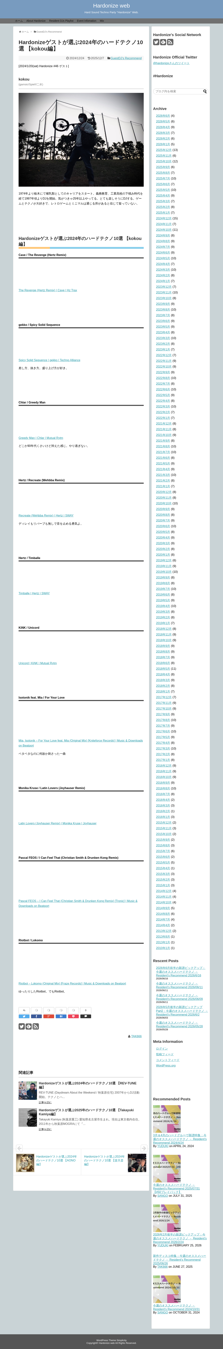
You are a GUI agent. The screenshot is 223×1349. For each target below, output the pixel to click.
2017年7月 (163, 725)
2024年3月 (163, 269)
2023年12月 (164, 286)
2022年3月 (163, 406)
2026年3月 (163, 132)
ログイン (162, 1048)
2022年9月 (163, 372)
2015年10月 (164, 834)
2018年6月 (163, 663)
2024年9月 (163, 235)
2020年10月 (164, 503)
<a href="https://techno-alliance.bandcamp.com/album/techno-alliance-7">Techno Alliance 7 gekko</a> (81, 342)
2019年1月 (163, 623)
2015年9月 (163, 839)
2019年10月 (164, 571)
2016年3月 (163, 805)
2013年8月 (163, 936)
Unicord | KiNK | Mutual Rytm (38, 663)
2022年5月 (163, 395)
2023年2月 (163, 343)
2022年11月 (164, 360)
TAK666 (136, 1036)
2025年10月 (164, 161)
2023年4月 (163, 332)
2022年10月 (164, 366)
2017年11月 (164, 702)
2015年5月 (163, 862)
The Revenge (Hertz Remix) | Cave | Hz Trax (48, 290)
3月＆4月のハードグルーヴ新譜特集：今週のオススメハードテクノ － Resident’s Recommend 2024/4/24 (180, 1139)
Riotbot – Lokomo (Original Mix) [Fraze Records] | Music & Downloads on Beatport (72, 983)
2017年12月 (164, 697)
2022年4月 (163, 400)
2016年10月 (164, 777)
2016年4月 (163, 799)
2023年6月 (163, 321)
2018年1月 (163, 691)
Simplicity (122, 1340)
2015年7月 (163, 851)
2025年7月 (163, 178)
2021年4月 (163, 469)
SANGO (162, 1195)
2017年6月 (163, 731)
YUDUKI (162, 1146)
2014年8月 (163, 913)
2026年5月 (163, 121)
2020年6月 (163, 526)
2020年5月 (163, 531)
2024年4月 (163, 264)
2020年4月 (163, 537)
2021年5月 (163, 463)
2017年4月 (163, 742)
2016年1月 (163, 816)
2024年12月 (164, 218)
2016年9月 (163, 782)
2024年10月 (164, 229)
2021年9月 (163, 440)
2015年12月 (164, 822)
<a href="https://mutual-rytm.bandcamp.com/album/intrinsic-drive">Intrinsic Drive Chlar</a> (81, 420)
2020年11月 (164, 497)
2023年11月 (164, 292)
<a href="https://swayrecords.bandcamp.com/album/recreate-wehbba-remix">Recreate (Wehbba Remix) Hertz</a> (81, 498)
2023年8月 (163, 309)
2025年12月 (164, 150)
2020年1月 (163, 554)
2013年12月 (164, 930)
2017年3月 (163, 748)
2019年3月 (163, 611)
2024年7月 (163, 246)
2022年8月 (163, 378)
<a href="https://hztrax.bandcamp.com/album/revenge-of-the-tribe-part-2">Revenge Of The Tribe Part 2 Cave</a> (81, 272)
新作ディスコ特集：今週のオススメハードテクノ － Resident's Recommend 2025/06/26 (179, 1259)
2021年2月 (163, 480)
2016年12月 (164, 765)
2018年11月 (164, 634)
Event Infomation (86, 20)
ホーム (19, 20)
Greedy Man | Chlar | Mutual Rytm (41, 437)
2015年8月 (163, 845)
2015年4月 (163, 868)
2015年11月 (164, 828)
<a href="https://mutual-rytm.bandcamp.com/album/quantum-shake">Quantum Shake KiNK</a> (81, 645)
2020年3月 (163, 543)
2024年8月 (163, 241)
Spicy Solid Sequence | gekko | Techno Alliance (49, 360)
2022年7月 (163, 383)
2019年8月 (163, 583)
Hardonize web (111, 6)
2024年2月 (163, 275)
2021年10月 (164, 435)
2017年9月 (163, 714)
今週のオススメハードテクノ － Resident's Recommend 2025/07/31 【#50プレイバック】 (176, 1188)
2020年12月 (164, 492)
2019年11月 (164, 566)
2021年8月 (163, 446)
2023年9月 (163, 303)
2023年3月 (163, 338)
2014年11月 (164, 896)
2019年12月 (164, 560)
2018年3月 (163, 680)
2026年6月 (163, 115)
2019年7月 (163, 588)
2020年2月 (163, 549)
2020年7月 (163, 520)
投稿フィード (165, 1054)
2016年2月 (163, 811)
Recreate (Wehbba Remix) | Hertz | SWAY (46, 515)
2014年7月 (163, 919)
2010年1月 (163, 948)
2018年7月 (163, 657)
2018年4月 (163, 674)
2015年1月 (163, 885)
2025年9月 (163, 167)
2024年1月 (163, 281)
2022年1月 (163, 417)
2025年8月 (163, 172)
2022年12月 (164, 355)
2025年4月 (163, 195)
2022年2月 (163, 412)
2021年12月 (164, 423)
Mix (102, 20)
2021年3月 (163, 474)
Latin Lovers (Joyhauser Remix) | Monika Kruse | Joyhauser (58, 823)
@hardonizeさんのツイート (171, 63)
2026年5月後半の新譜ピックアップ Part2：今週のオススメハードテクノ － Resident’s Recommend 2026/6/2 (182, 1010)
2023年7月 (163, 315)
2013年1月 (163, 942)
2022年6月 (163, 389)
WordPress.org (166, 1065)
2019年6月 (163, 594)
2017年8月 (163, 720)
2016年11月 (164, 771)
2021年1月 (163, 486)
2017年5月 (163, 737)
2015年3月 (163, 873)
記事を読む (45, 1102)
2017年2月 (163, 754)
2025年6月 (163, 184)
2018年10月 (164, 640)
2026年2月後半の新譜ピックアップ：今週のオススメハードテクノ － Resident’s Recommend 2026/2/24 (180, 1238)
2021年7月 (163, 452)
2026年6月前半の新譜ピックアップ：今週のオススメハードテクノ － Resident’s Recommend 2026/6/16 (181, 971)
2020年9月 (163, 509)
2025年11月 (164, 155)
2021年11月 (164, 429)
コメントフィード (168, 1060)
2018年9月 (163, 645)
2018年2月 (163, 685)
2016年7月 (163, 794)
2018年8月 (163, 651)
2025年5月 (163, 189)
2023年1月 (163, 349)
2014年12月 (164, 891)
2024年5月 (163, 258)
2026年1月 (163, 144)
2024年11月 (164, 224)
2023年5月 (163, 326)
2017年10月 (164, 708)
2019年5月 (163, 600)
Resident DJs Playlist (61, 20)
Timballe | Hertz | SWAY (34, 593)
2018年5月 (163, 668)
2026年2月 (163, 138)
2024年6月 (163, 252)
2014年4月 (163, 925)
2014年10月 (164, 902)
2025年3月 (163, 201)
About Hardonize (35, 20)
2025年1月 (163, 212)
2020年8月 (163, 514)
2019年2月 (163, 617)
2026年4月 (163, 127)
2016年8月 (163, 788)
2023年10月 (164, 298)
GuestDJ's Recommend (126, 58)
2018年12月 (164, 628)
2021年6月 (163, 457)
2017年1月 (163, 759)
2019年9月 (163, 577)
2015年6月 (163, 856)
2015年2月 (163, 879)
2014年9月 (163, 908)
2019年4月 (163, 606)
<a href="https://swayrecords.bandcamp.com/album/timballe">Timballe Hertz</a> (81, 575)
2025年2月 (163, 207)
